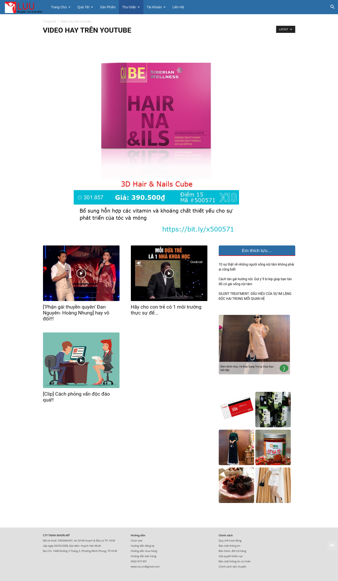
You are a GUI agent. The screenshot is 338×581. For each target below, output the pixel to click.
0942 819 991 (139, 561)
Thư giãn (131, 7)
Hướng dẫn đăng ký (142, 545)
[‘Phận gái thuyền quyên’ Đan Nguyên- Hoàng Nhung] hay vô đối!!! (76, 313)
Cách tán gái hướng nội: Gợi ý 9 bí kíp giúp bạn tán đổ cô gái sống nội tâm (255, 281)
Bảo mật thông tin (229, 545)
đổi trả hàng (238, 551)
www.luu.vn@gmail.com (145, 566)
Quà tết (85, 7)
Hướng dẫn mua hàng (144, 551)
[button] (332, 7)
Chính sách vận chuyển (232, 566)
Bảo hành (224, 551)
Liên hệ (178, 7)
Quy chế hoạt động (230, 540)
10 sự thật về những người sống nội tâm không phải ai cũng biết (256, 266)
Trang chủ (61, 7)
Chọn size (136, 540)
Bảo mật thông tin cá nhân (235, 561)
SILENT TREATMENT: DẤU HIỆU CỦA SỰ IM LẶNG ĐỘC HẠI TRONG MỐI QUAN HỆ (255, 296)
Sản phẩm (108, 7)
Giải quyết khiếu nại (231, 556)
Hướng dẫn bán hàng (143, 556)
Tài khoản (156, 7)
